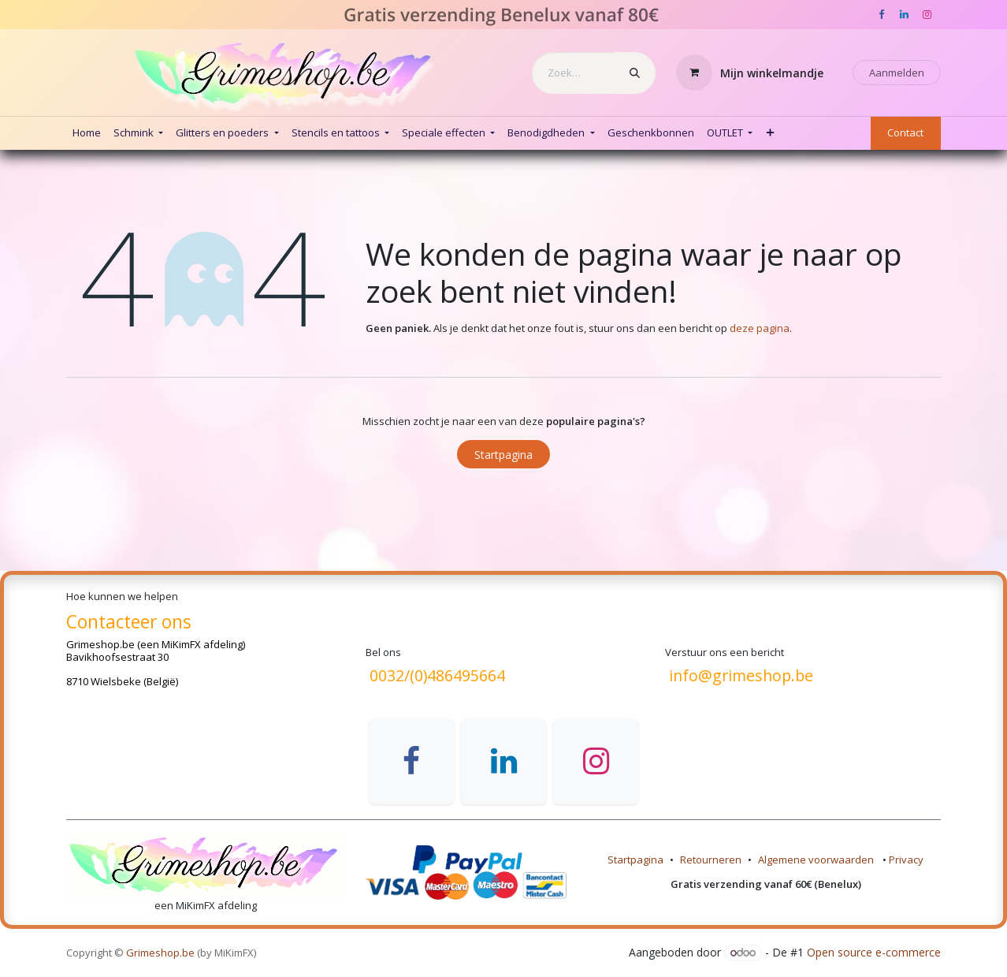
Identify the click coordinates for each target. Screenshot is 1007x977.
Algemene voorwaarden (817, 859)
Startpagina (503, 454)
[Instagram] (926, 15)
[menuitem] (86, 133)
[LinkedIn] (904, 15)
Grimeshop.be (100, 644)
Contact (905, 132)
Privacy (906, 859)
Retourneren (710, 859)
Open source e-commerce (874, 952)
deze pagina (760, 328)
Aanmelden (896, 72)
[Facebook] (881, 15)
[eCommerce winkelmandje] (750, 72)
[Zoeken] (635, 73)
